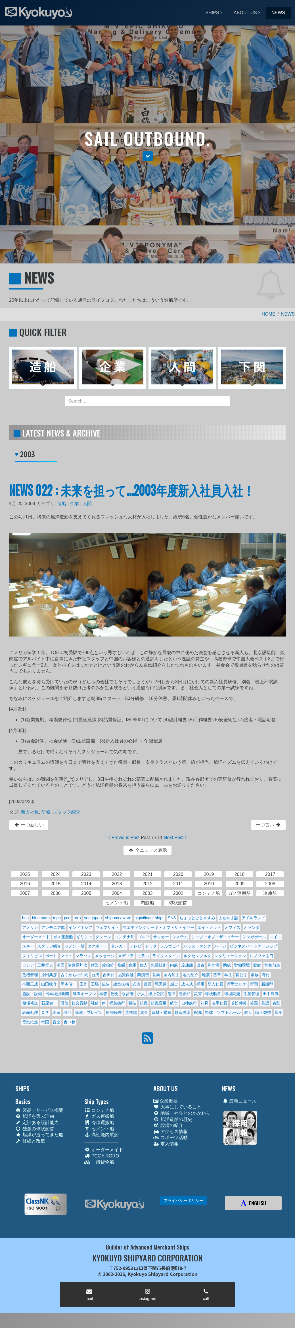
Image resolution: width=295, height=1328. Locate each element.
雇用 (279, 1012)
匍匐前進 (272, 965)
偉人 (144, 965)
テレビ (136, 946)
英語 (265, 1003)
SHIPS (212, 12)
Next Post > (175, 837)
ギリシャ (84, 937)
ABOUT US (245, 12)
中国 (60, 965)
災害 (198, 993)
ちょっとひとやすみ (197, 918)
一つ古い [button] (268, 824)
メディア (126, 956)
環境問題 (232, 993)
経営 (174, 1003)
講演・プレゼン (89, 1012)
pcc (67, 918)
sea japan (93, 918)
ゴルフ (144, 937)
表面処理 (30, 1012)
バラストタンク (197, 946)
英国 (254, 1003)
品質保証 (126, 974)
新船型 (267, 984)
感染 (174, 984)
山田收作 (49, 984)
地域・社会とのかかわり (181, 1113)
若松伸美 (239, 1003)
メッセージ (105, 956)
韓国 (45, 1022)
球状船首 (213, 993)
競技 (132, 1003)
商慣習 (143, 974)
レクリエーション (230, 956)
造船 (61, 503)
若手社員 (219, 1003)
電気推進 (30, 1022)
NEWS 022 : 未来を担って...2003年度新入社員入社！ (131, 490)
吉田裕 (109, 974)
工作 (83, 984)
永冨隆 (128, 993)
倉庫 (132, 965)
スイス (275, 937)
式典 (136, 984)
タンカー (119, 946)
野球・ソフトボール (223, 1012)
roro (77, 918)
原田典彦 (49, 974)
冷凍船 (187, 965)
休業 (95, 965)
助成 (227, 965)
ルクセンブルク (197, 956)
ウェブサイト (107, 927)
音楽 (56, 1022)
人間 (87, 503)
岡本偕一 (68, 984)
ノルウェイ (170, 946)
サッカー (161, 937)
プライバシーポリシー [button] (183, 1200)
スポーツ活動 (170, 1137)
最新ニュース (239, 1101)
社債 (95, 1003)
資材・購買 (161, 1012)
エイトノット (209, 927)
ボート (51, 956)
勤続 (257, 965)
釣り (248, 1012)
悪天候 (161, 984)
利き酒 (213, 965)
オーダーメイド (36, 937)
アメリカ (30, 927)
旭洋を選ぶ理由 (34, 1116)
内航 (174, 965)
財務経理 (114, 1012)
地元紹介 (190, 974)
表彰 (276, 1003)
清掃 (171, 993)
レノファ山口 (261, 956)
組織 (144, 1003)
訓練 (56, 1012)
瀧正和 (185, 993)
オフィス (232, 927)
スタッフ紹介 (66, 812)
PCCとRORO (101, 1156)
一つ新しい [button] (29, 824)
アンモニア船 (53, 927)
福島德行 (117, 1003)
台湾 (95, 974)
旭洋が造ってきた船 (39, 1134)
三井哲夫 (45, 965)
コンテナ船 (125, 937)
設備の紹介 (168, 1125)
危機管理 (30, 974)
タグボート (97, 946)
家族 (255, 974)
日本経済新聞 (57, 993)
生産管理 (251, 993)
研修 (46, 812)
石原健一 (49, 1003)
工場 (95, 984)
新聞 (254, 984)
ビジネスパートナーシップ (253, 946)
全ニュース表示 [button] (147, 850)
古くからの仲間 (74, 974)
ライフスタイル (166, 956)
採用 (200, 984)
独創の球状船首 (34, 1128)
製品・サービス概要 (39, 1110)
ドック (151, 946)
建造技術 (121, 984)
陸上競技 (263, 1012)
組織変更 (159, 1003)
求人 (141, 993)
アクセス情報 (170, 1131)
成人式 (187, 984)
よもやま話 (228, 918)
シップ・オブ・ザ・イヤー (215, 937)
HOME (268, 314)
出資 (200, 965)
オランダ (252, 927)
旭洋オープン (84, 993)
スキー (28, 946)
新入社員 (30, 812)
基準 (217, 974)
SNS (172, 918)
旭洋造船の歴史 (172, 1119)
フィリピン (32, 956)
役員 (148, 984)
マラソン (83, 956)
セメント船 (74, 946)
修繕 (121, 965)
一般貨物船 (99, 1162)
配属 (198, 1012)
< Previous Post (124, 837)
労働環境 (242, 965)
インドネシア (80, 927)
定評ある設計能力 (37, 1122)
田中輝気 (271, 993)
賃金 (144, 1012)
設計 (68, 1012)
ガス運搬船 (63, 937)
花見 (204, 1003)
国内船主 (171, 974)
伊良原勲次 (77, 965)
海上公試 (156, 993)
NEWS (278, 12)
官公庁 (241, 974)
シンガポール (254, 937)
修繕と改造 (30, 1140)
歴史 (115, 993)
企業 (74, 503)
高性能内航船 (101, 1134)
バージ (220, 946)
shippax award (118, 918)
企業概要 (165, 1101)
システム (180, 937)
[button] (148, 156)
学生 (228, 974)
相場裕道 (30, 1003)
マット (66, 956)
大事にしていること (177, 1106)
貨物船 (131, 1012)
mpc (56, 918)
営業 (156, 974)
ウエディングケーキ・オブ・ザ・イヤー (158, 927)
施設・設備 (32, 993)
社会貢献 (79, 1003)
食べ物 (70, 1022)
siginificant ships (149, 918)
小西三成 (30, 984)
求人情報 (166, 1143)
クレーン (103, 937)
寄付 (266, 974)
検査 (103, 993)
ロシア (28, 965)
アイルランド (253, 918)
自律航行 (189, 1003)
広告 (106, 984)
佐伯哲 (108, 965)
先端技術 (159, 965)
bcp (25, 918)
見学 (45, 1012)
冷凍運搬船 (99, 1122)
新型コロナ (237, 984)
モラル (143, 956)
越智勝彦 (183, 1012)
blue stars (41, 918)
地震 (206, 974)
